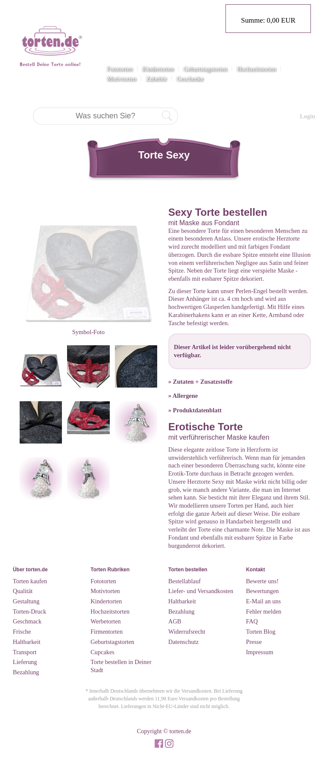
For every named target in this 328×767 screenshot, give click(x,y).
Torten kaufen (30, 581)
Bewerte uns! (262, 581)
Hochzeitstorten (256, 68)
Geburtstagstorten (205, 68)
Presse (254, 641)
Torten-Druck (29, 611)
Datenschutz (183, 641)
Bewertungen (262, 591)
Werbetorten (106, 621)
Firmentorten (107, 631)
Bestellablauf (184, 581)
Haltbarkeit (27, 641)
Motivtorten (121, 78)
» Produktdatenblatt (195, 410)
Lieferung (25, 661)
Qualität (22, 591)
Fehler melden (263, 611)
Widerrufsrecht (186, 631)
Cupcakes (102, 652)
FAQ (252, 621)
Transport (24, 652)
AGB (174, 621)
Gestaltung (26, 601)
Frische (22, 631)
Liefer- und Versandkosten (200, 591)
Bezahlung (26, 672)
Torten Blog (260, 631)
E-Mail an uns (263, 601)
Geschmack (27, 621)
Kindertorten (158, 68)
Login (307, 116)
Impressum (259, 652)
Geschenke (189, 78)
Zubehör (156, 78)
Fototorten (119, 68)
